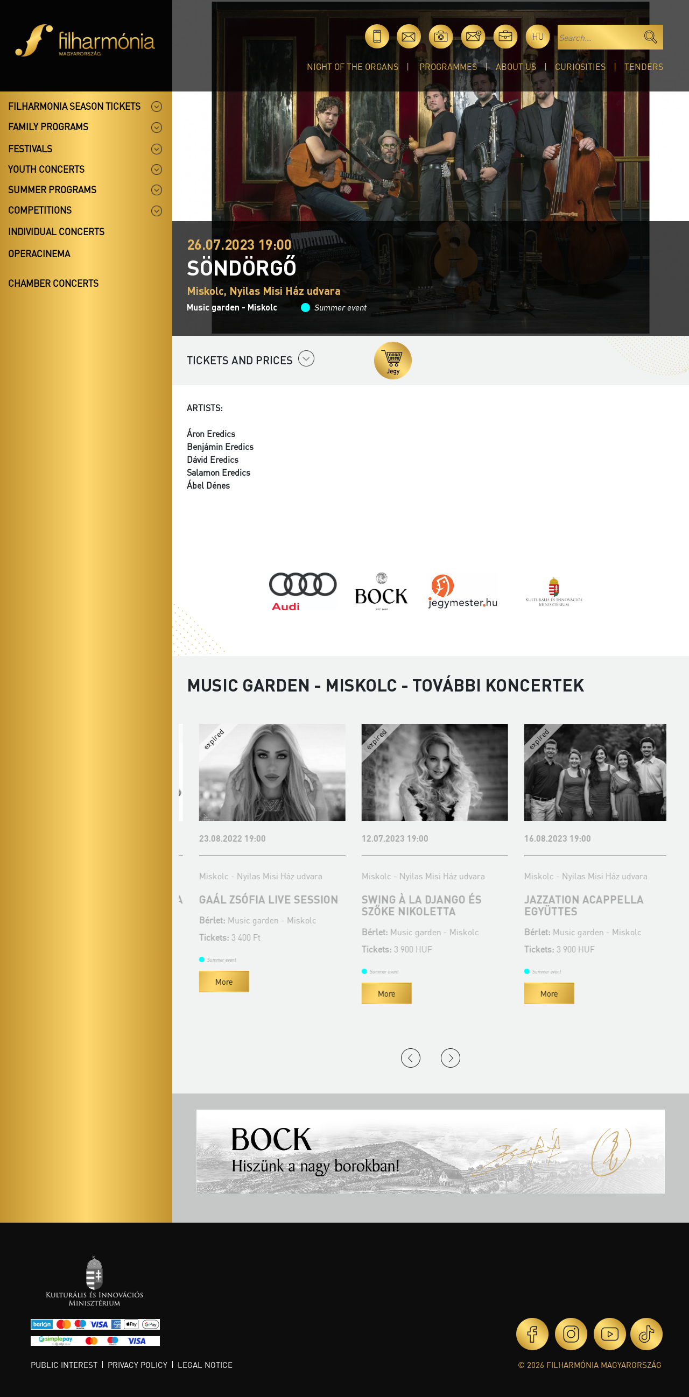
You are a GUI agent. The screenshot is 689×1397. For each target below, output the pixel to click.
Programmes (448, 66)
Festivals (30, 148)
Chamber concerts (53, 283)
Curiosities (580, 66)
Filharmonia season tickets (74, 106)
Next (450, 1058)
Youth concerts (46, 169)
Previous (410, 1058)
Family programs (48, 126)
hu (538, 36)
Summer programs (52, 189)
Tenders (643, 66)
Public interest (64, 1364)
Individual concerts (56, 231)
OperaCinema (39, 253)
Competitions (40, 210)
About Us (516, 66)
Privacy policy (137, 1364)
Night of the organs (352, 66)
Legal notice (205, 1364)
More (212, 993)
